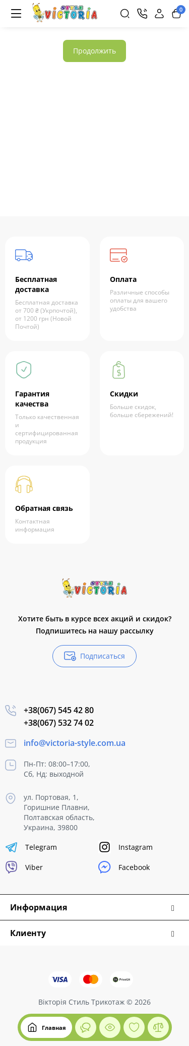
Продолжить (94, 50)
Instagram (125, 847)
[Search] (125, 13)
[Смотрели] (85, 1027)
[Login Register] (159, 13)
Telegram (31, 847)
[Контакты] (142, 13)
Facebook (124, 867)
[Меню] (16, 14)
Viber (24, 867)
